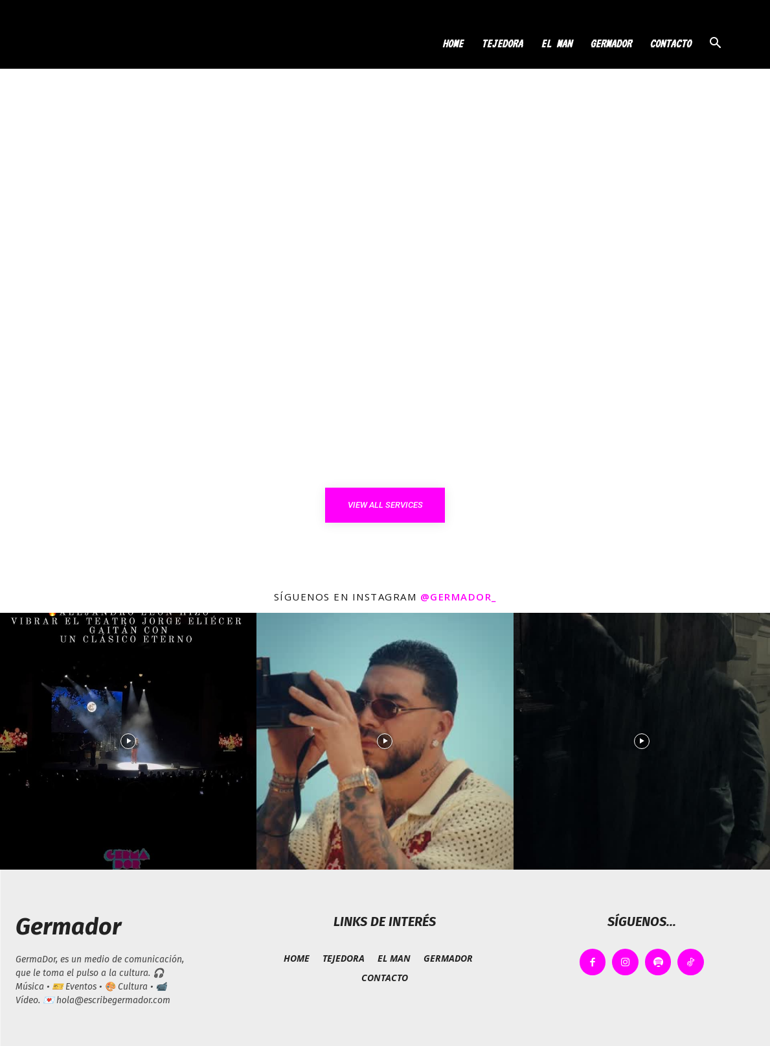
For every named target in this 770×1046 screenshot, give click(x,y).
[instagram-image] (128, 741)
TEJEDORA (502, 43)
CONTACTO (670, 43)
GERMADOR (610, 43)
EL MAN (556, 43)
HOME (452, 43)
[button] (715, 44)
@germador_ (458, 596)
